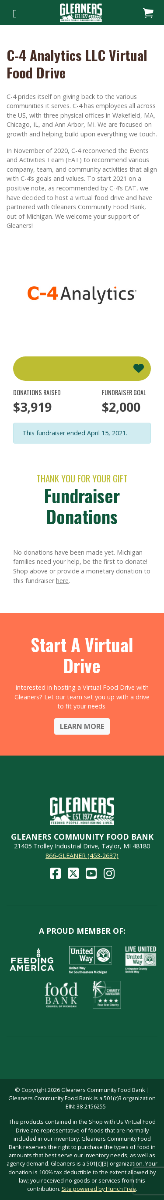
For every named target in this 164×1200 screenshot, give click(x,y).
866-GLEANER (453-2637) (82, 855)
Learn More (82, 726)
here (62, 580)
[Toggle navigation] (14, 12)
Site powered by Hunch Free (99, 1189)
